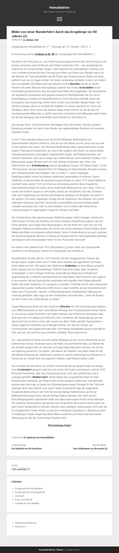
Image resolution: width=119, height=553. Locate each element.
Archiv (15, 465)
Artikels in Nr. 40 (44, 54)
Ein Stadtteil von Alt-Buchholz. (27, 448)
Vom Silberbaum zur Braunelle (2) (90, 448)
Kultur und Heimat (23, 499)
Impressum (20, 526)
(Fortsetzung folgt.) (59, 425)
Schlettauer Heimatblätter (27, 503)
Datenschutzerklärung (25, 523)
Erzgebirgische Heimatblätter (39, 437)
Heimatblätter (59, 7)
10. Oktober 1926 (30, 40)
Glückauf (19, 496)
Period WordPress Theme (51, 550)
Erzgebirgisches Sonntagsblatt (30, 492)
